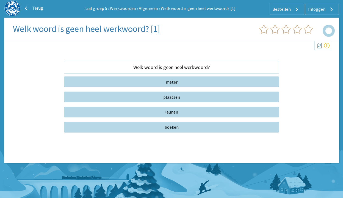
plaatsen (171, 97)
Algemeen (148, 8)
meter (172, 82)
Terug (33, 8)
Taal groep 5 (95, 8)
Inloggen (321, 9)
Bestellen (286, 9)
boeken (172, 127)
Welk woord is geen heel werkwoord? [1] (198, 8)
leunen (171, 112)
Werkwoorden (123, 8)
